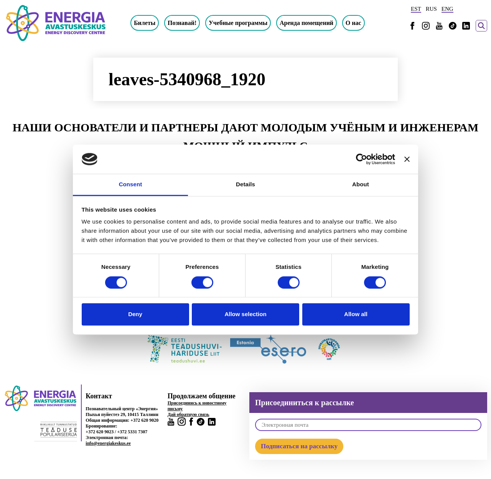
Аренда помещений (306, 23)
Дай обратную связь (188, 414)
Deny (135, 314)
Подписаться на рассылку (299, 446)
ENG (447, 9)
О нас (353, 23)
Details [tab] (245, 184)
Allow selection (245, 314)
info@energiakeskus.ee (108, 443)
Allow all (355, 314)
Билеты (144, 23)
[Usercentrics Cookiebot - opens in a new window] (361, 159)
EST (416, 9)
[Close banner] (407, 159)
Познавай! (182, 23)
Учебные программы (238, 23)
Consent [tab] (130, 184)
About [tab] (360, 184)
